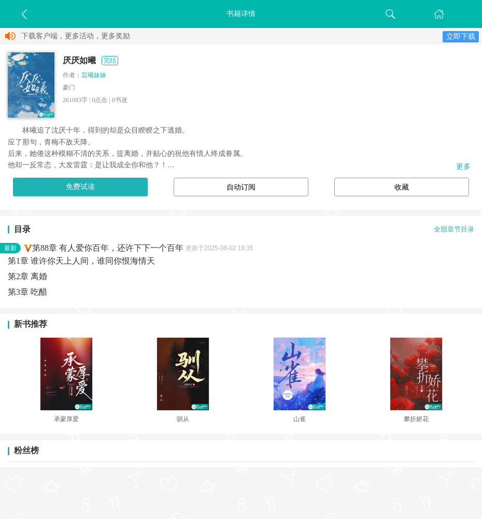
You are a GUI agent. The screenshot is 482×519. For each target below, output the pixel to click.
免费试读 (80, 187)
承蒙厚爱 (66, 419)
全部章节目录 (454, 229)
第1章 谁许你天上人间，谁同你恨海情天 (81, 260)
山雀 (299, 419)
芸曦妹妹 (93, 75)
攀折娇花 (416, 419)
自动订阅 (241, 187)
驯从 (183, 419)
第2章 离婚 (27, 276)
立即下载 (460, 36)
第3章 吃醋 (27, 291)
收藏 (401, 187)
